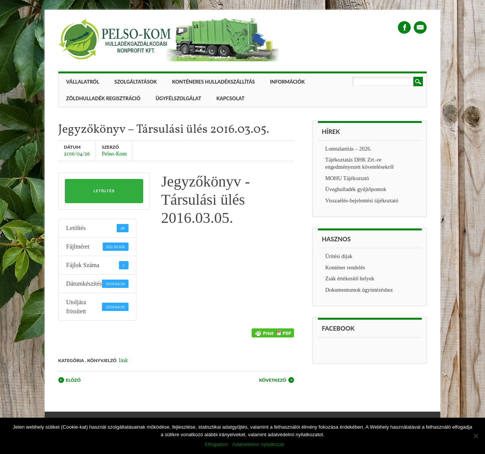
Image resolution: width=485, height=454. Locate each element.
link (123, 360)
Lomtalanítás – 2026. (348, 149)
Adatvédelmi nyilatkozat (258, 444)
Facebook (404, 27)
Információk (287, 82)
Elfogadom (216, 444)
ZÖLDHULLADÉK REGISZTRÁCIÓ (103, 98)
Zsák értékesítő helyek (349, 278)
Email (420, 27)
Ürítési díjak (338, 256)
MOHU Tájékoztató (347, 178)
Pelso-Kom (114, 154)
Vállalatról (82, 82)
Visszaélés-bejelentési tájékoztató (361, 200)
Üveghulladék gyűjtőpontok (355, 189)
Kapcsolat (230, 98)
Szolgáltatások (135, 82)
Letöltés (103, 191)
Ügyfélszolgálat (178, 98)
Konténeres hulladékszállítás (213, 82)
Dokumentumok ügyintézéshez (359, 290)
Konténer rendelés (345, 267)
